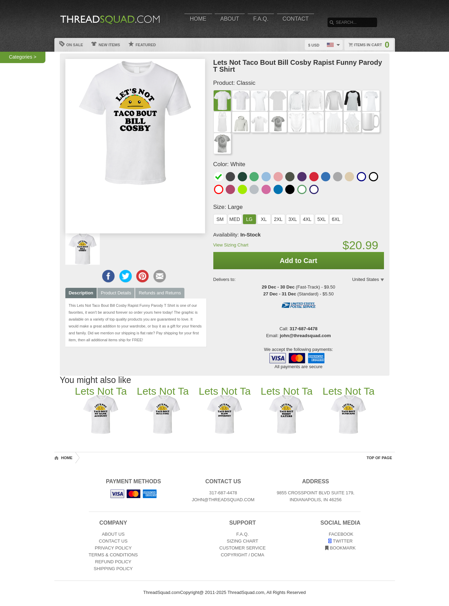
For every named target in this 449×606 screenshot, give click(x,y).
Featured (142, 44)
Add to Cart (298, 260)
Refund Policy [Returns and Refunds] (113, 561)
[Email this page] (159, 276)
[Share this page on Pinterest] (142, 276)
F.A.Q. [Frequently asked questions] (242, 534)
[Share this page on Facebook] (108, 276)
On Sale (71, 44)
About (229, 19)
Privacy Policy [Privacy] (113, 548)
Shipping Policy (113, 568)
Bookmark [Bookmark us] (340, 548)
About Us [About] (113, 534)
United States (365, 279)
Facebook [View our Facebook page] (340, 534)
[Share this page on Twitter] (125, 276)
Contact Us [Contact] (113, 541)
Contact (295, 19)
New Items (105, 44)
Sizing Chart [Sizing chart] (242, 541)
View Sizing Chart (230, 245)
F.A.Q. (260, 19)
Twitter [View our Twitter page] (340, 541)
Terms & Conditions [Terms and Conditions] (113, 554)
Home (198, 19)
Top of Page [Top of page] (379, 458)
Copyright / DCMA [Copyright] (242, 554)
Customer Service (243, 548)
